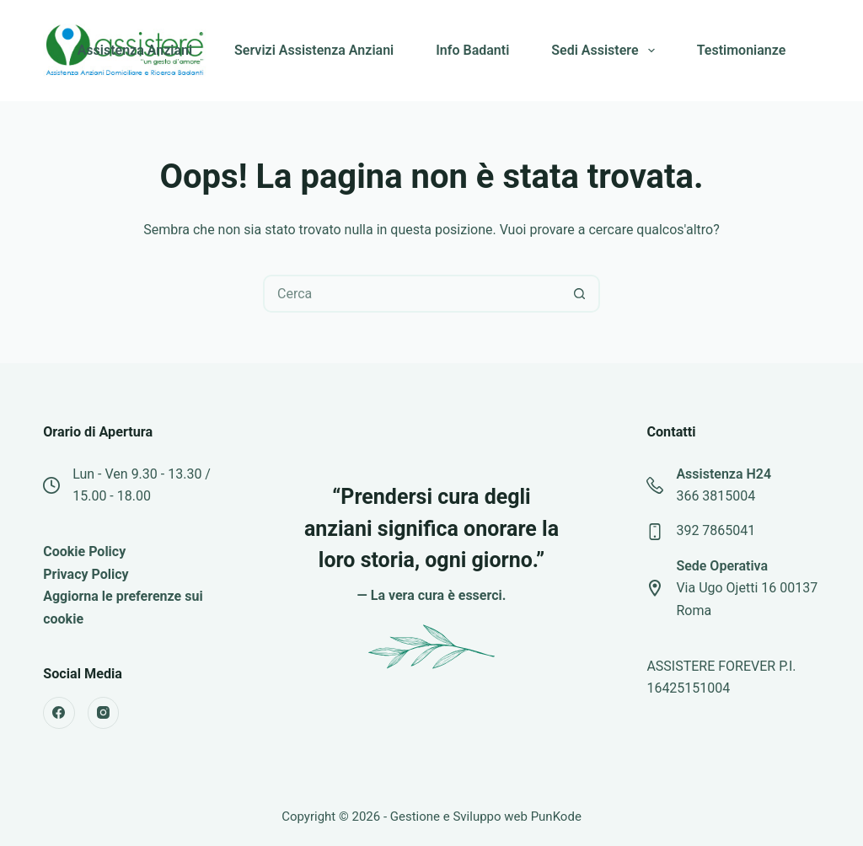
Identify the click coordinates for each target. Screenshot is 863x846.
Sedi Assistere (606, 50)
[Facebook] (59, 713)
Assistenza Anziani (135, 50)
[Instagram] (104, 713)
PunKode (556, 816)
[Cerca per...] (412, 294)
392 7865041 (715, 530)
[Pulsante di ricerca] (579, 294)
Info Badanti (472, 50)
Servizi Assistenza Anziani (314, 50)
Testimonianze (741, 50)
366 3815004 (715, 496)
